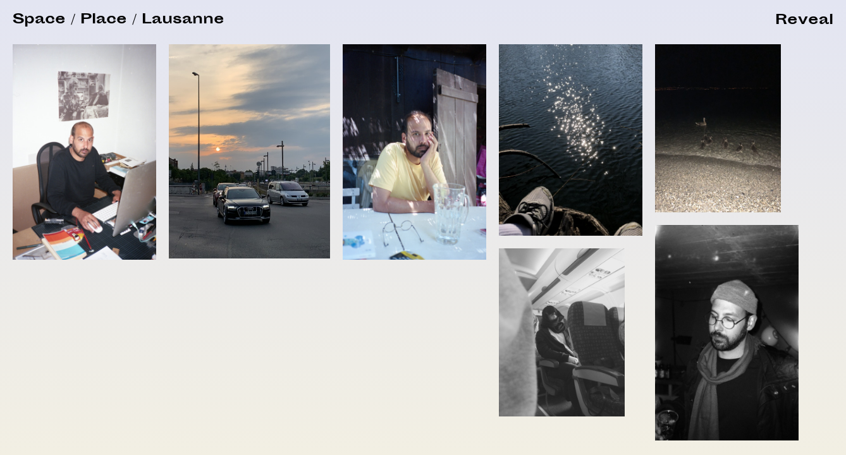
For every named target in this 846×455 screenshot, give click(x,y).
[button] (804, 21)
